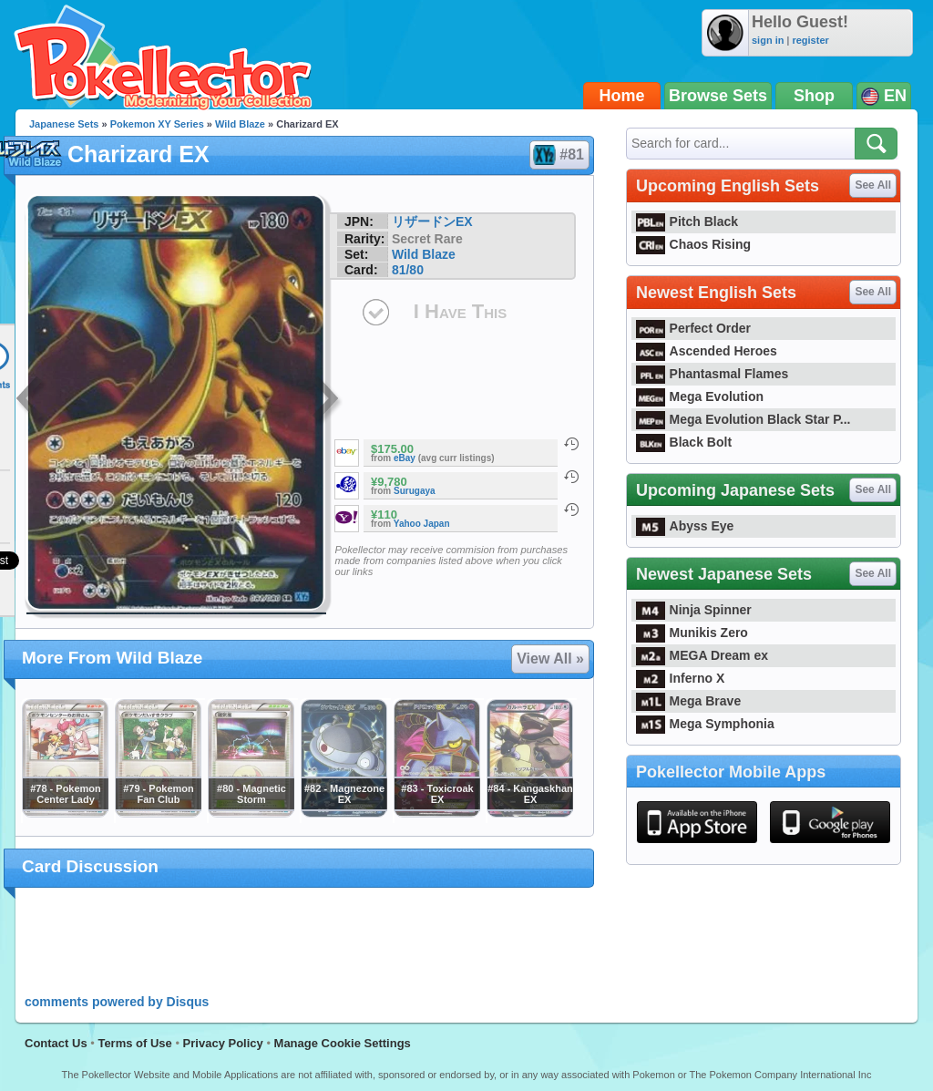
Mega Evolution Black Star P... (743, 419)
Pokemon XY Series (157, 123)
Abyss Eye (684, 526)
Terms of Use (134, 1043)
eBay (404, 458)
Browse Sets (718, 96)
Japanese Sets (63, 123)
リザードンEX (432, 221)
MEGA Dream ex (702, 655)
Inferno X (680, 678)
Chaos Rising (693, 244)
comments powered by (117, 1001)
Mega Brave (688, 701)
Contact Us (56, 1043)
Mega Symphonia (705, 723)
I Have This (460, 311)
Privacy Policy (223, 1043)
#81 (558, 155)
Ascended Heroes (706, 351)
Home (622, 96)
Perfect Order (693, 328)
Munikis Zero (692, 632)
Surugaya (415, 491)
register (810, 40)
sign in (768, 40)
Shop (814, 96)
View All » (550, 658)
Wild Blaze (240, 123)
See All (873, 185)
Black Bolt (684, 442)
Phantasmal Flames (712, 373)
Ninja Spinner (694, 609)
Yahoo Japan (422, 524)
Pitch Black (687, 221)
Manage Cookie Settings (342, 1043)
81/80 (408, 269)
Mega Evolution (700, 396)
